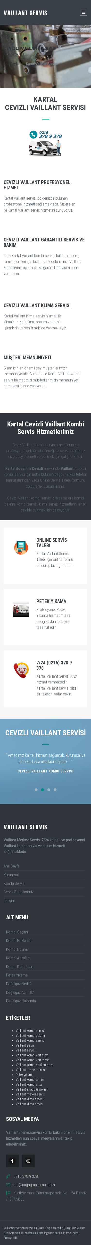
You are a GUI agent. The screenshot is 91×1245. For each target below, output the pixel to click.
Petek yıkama (24, 1075)
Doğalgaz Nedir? (19, 983)
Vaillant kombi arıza (29, 1084)
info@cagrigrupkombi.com (34, 1184)
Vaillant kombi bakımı (30, 1036)
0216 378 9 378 (26, 1176)
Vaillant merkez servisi (31, 1070)
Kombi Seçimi (17, 932)
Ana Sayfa (11, 64)
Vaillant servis (25, 1045)
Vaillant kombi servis (30, 1040)
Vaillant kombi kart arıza (32, 1055)
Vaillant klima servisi (29, 1099)
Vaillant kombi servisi (30, 1031)
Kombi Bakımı (17, 949)
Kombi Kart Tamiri (20, 966)
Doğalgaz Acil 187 (20, 992)
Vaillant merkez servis (30, 1094)
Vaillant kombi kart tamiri (33, 1060)
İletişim (9, 900)
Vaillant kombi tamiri (30, 1080)
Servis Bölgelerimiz (18, 891)
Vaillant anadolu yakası (31, 1089)
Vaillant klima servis (29, 1104)
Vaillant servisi (25, 1050)
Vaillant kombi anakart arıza (34, 1065)
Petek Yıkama (17, 975)
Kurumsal (11, 874)
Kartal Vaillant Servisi (42, 64)
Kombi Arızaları (18, 957)
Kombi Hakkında (19, 940)
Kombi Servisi (14, 883)
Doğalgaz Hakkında (21, 1000)
